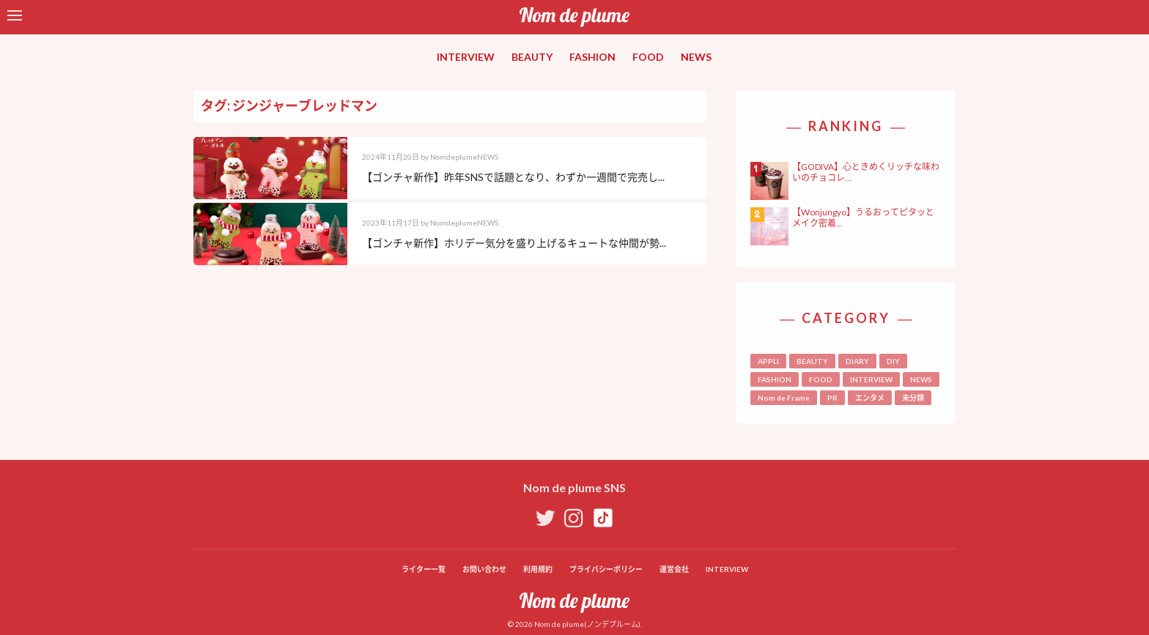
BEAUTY (532, 57)
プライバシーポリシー (606, 569)
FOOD (648, 57)
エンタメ (869, 397)
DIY (893, 361)
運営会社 (674, 569)
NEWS (696, 57)
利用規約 (538, 569)
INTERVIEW (466, 57)
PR (832, 397)
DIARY (857, 361)
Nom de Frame (784, 397)
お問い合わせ (484, 569)
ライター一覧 (424, 569)
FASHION (592, 57)
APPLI (768, 361)
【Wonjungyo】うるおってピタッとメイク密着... (863, 217)
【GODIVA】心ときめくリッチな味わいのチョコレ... (865, 171)
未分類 (913, 397)
